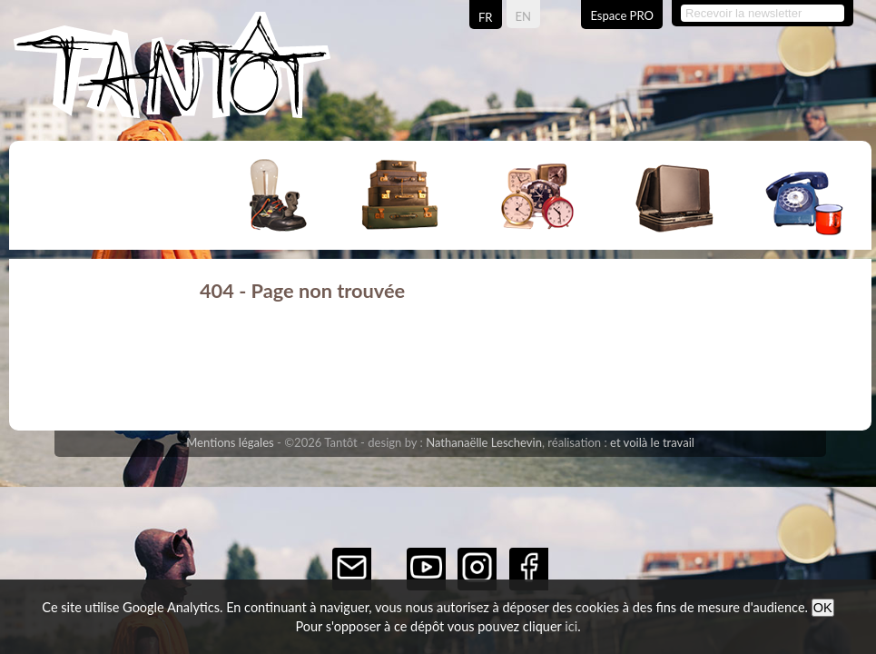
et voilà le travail (652, 442)
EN (524, 16)
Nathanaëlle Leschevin (484, 442)
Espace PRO (622, 15)
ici (571, 626)
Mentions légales (230, 442)
